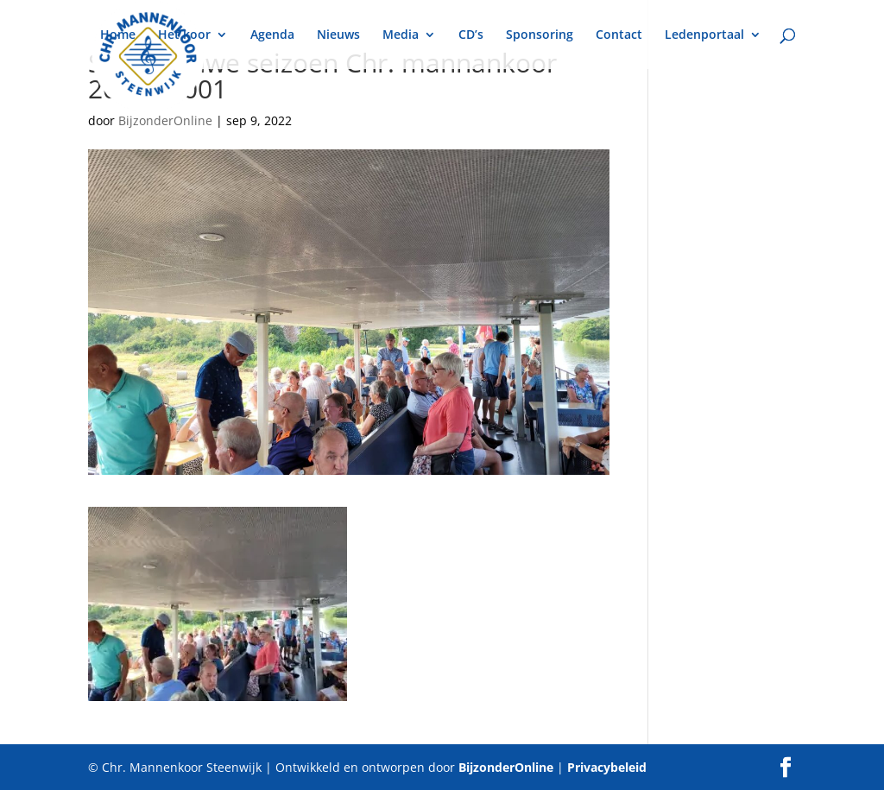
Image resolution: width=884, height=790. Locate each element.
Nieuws (338, 35)
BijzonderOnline (165, 120)
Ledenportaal (704, 35)
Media (400, 35)
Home (118, 35)
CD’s (470, 35)
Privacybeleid (607, 767)
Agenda (272, 35)
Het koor (184, 35)
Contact (619, 35)
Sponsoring (539, 35)
